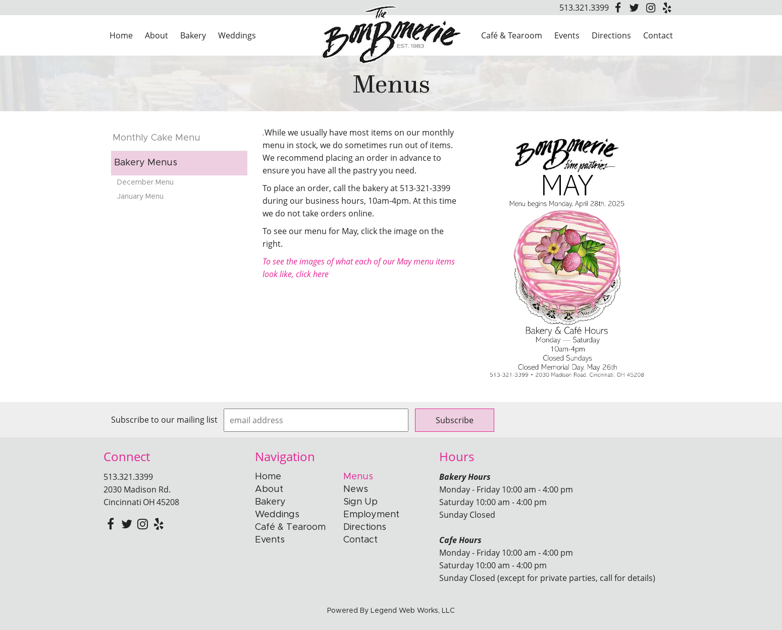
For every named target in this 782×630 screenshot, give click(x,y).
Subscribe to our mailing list (164, 419)
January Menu (140, 196)
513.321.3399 (584, 7)
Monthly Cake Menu (156, 138)
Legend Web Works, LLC (413, 610)
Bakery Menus (145, 162)
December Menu (145, 182)
